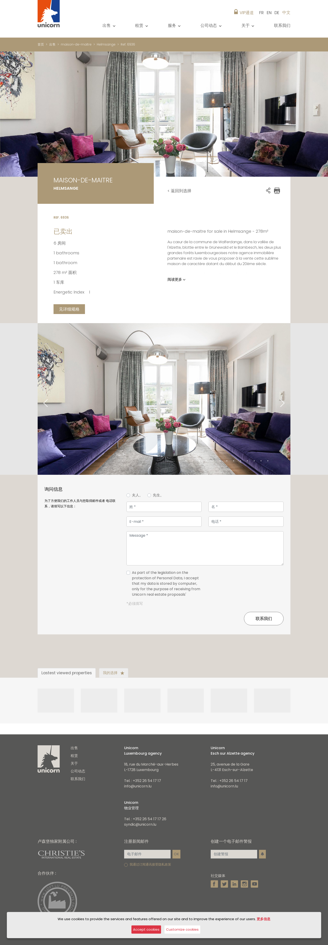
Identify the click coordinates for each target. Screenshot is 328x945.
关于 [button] (246, 25)
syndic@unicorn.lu (140, 824)
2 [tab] (186, 461)
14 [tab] (268, 461)
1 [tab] (179, 461)
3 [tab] (192, 461)
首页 (41, 44)
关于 (74, 763)
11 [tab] (247, 461)
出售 (52, 44)
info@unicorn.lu (137, 786)
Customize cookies (182, 929)
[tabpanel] (164, 399)
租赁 (74, 755)
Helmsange (106, 44)
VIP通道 (247, 12)
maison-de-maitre (76, 44)
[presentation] (249, 585)
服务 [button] (172, 25)
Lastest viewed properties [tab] (66, 673)
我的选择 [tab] (113, 672)
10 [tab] (240, 461)
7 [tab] (220, 461)
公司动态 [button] (209, 25)
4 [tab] (199, 461)
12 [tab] (254, 461)
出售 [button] (107, 25)
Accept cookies (146, 929)
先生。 (158, 495)
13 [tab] (261, 461)
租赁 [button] (139, 25)
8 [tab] (227, 461)
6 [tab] (213, 461)
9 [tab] (233, 461)
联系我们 (282, 25)
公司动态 (78, 771)
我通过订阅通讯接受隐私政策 (150, 864)
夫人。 (137, 495)
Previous (40, 399)
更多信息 (263, 919)
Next (288, 399)
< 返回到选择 (179, 191)
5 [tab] (206, 461)
